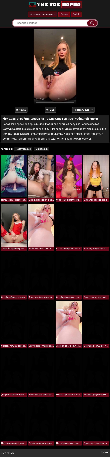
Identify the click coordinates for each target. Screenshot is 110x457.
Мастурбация (23, 149)
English (76, 14)
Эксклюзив (42, 149)
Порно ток (7, 453)
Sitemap (105, 453)
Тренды (64, 14)
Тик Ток (54, 4)
